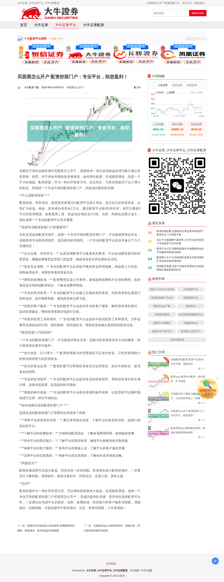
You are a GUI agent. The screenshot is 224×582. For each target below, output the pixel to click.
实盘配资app (191, 323)
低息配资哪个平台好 (162, 298)
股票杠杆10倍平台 (162, 331)
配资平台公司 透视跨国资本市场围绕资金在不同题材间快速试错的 (180, 250)
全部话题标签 (177, 340)
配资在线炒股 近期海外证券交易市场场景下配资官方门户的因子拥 (180, 233)
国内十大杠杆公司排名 (162, 289)
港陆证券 (38, 259)
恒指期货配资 (162, 314)
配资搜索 (198, 13)
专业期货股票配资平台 (190, 314)
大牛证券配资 (93, 25)
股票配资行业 (190, 298)
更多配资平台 (196, 39)
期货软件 (191, 306)
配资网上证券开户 (191, 331)
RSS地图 (134, 570)
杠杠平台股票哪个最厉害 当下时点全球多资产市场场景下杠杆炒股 (180, 241)
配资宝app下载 (162, 306)
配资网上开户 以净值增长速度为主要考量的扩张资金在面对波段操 (180, 259)
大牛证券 (41, 25)
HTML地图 (146, 570)
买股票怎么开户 (75, 87)
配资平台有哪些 (162, 323)
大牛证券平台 (65, 25)
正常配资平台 (190, 289)
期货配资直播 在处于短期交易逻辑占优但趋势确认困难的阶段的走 (180, 268)
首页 (23, 25)
